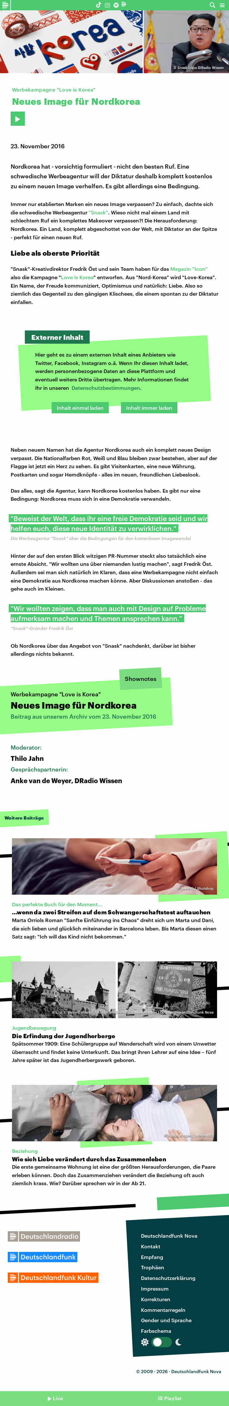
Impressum (155, 1288)
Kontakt (150, 1246)
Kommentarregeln (163, 1310)
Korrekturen (155, 1299)
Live (58, 1398)
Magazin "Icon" (189, 269)
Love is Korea (77, 277)
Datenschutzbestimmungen (106, 388)
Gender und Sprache (166, 1320)
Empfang (152, 1257)
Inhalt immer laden (149, 408)
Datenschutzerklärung (168, 1278)
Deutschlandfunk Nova (169, 1236)
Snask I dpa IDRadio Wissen (200, 67)
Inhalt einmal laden (80, 408)
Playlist (173, 1398)
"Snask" (98, 212)
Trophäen (152, 1267)
